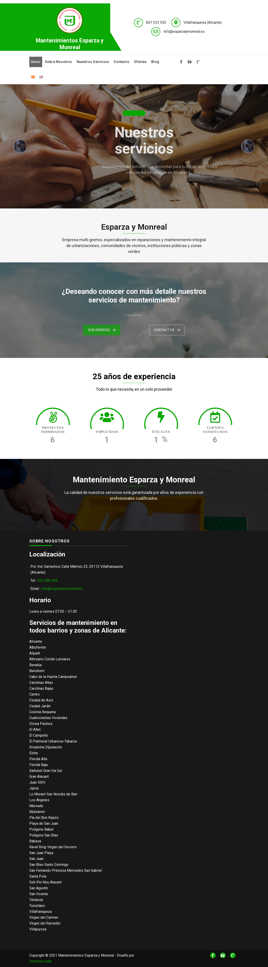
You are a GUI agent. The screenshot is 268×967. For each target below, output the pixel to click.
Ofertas (140, 62)
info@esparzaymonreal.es (184, 31)
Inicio (35, 62)
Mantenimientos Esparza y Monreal (70, 44)
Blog (155, 62)
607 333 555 (156, 22)
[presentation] (20, 146)
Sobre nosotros (58, 62)
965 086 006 (48, 580)
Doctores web (40, 961)
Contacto (121, 62)
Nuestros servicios (93, 62)
